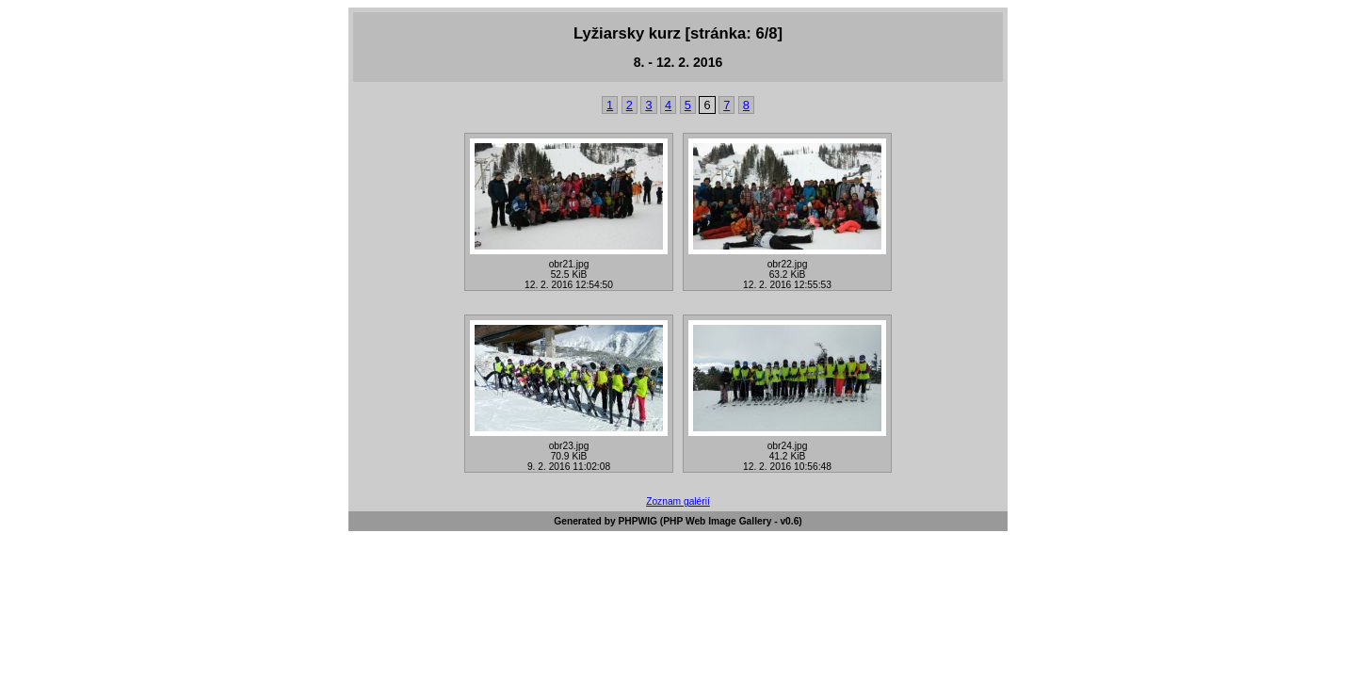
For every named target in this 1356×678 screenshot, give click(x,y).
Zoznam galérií (678, 501)
